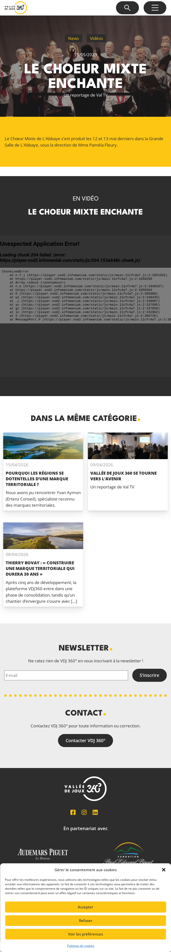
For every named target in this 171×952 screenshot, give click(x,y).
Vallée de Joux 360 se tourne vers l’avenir (123, 476)
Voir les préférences (85, 934)
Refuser (85, 920)
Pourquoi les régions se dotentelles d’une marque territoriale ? (37, 478)
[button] (163, 869)
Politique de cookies (80, 946)
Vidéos (96, 38)
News (73, 38)
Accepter (85, 906)
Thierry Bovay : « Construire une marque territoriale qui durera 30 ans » (40, 568)
